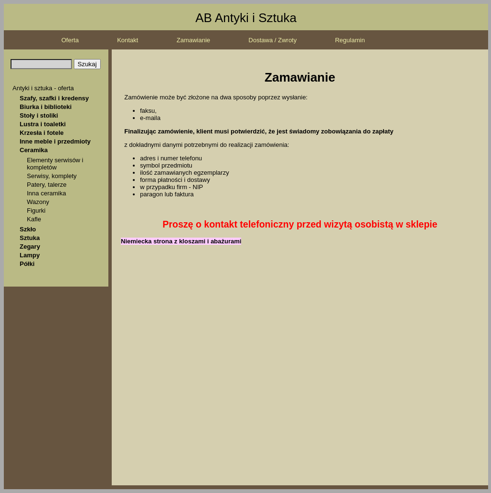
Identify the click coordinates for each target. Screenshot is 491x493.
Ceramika (34, 150)
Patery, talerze (47, 184)
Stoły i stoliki (39, 115)
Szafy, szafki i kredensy (54, 98)
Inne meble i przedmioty (55, 141)
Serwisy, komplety (52, 176)
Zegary (30, 246)
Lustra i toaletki (43, 124)
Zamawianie (193, 40)
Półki (27, 263)
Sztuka (30, 237)
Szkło (28, 229)
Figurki (36, 210)
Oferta (70, 40)
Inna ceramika (46, 193)
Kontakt (127, 40)
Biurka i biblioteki (45, 106)
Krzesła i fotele (42, 132)
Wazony (38, 201)
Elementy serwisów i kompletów (55, 163)
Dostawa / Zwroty (272, 40)
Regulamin (350, 40)
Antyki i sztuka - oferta (43, 88)
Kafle (34, 219)
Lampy (30, 255)
